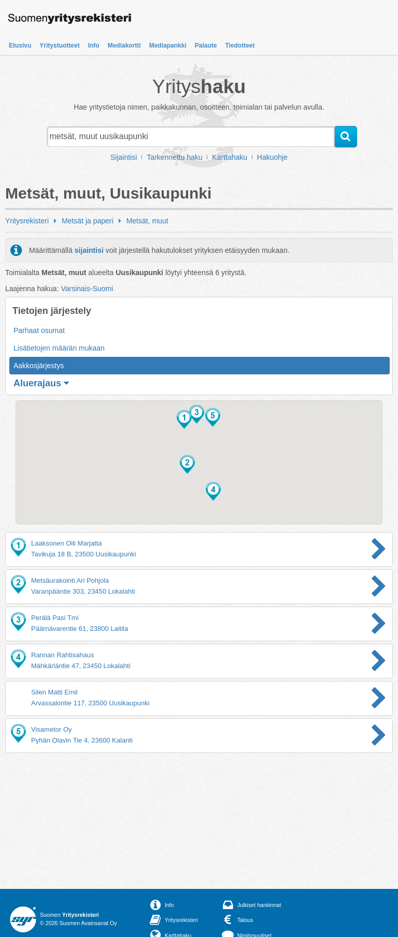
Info (94, 45)
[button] (184, 419)
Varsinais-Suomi (87, 288)
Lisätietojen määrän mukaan (59, 348)
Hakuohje (272, 157)
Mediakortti (124, 45)
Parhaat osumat (39, 330)
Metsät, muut (147, 221)
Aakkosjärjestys (38, 365)
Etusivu (20, 45)
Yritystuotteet (59, 45)
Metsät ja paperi (87, 221)
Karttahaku (229, 157)
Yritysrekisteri (27, 221)
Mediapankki (168, 45)
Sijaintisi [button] (123, 157)
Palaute (206, 45)
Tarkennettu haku (174, 157)
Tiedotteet (239, 45)
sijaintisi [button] (89, 250)
